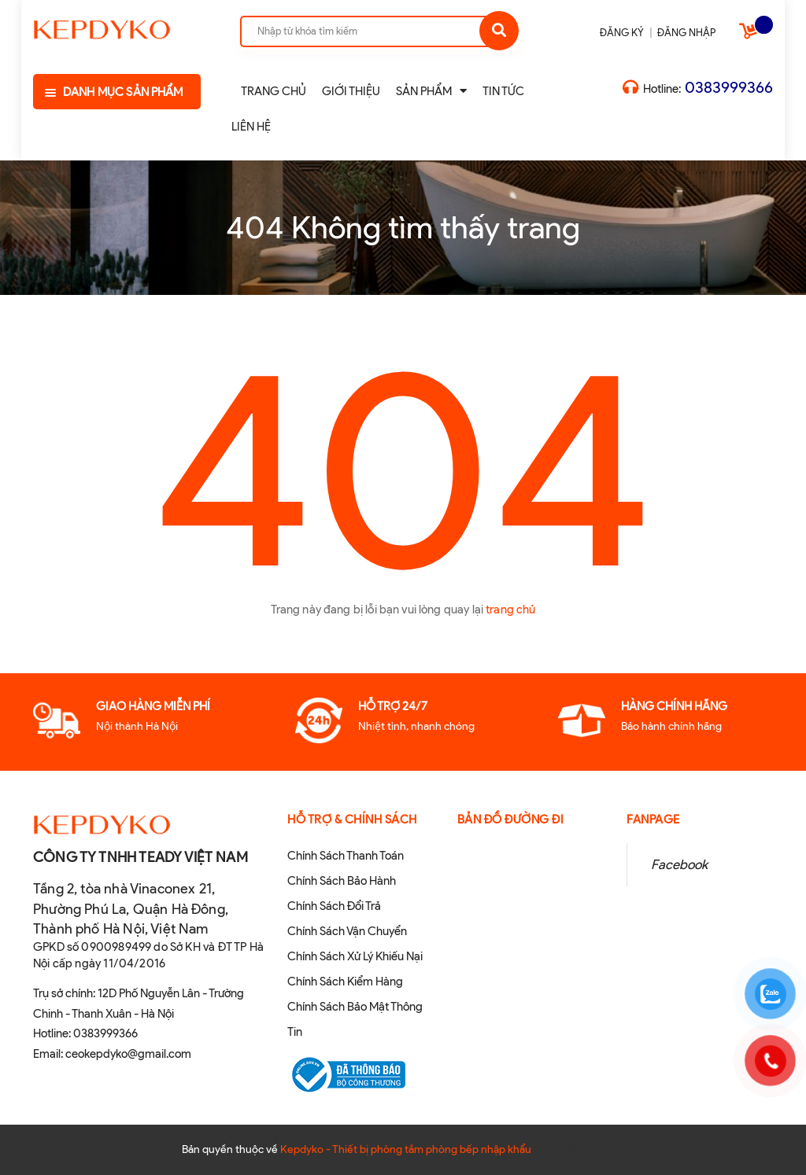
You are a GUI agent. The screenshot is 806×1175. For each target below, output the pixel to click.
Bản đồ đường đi (510, 819)
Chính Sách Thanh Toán (345, 856)
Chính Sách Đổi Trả (334, 906)
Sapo (612, 1149)
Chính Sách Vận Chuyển (347, 931)
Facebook (679, 864)
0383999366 (729, 87)
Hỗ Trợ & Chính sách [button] (352, 819)
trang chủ (510, 609)
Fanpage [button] (653, 819)
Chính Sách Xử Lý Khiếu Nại (355, 956)
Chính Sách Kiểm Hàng (345, 981)
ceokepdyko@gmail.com (128, 1054)
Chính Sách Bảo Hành (341, 881)
